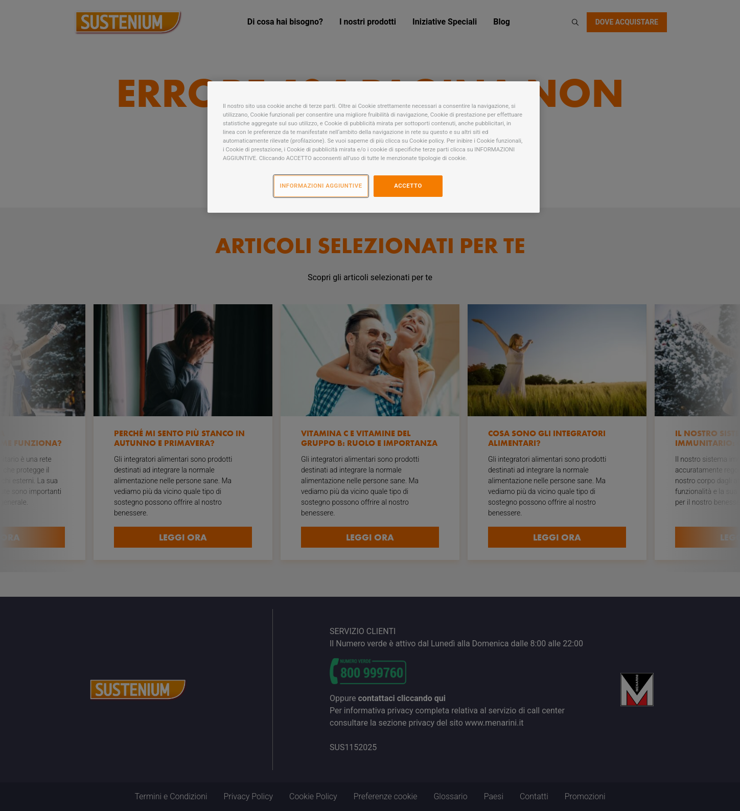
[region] (373, 147)
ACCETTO (408, 185)
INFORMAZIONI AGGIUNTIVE (321, 185)
